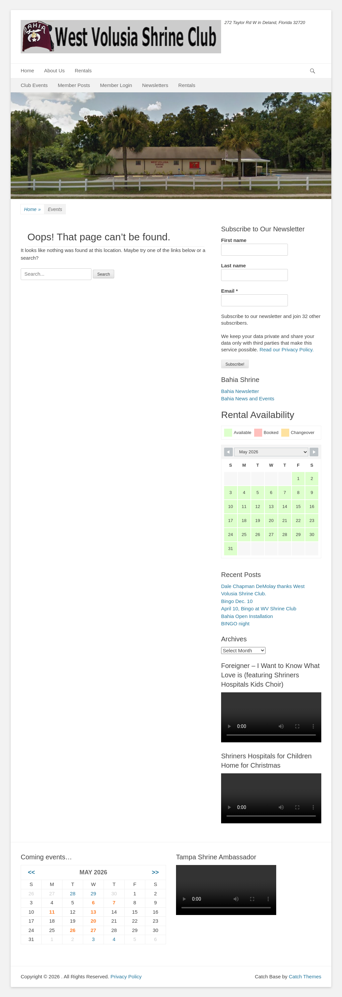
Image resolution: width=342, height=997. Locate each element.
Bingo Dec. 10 (236, 601)
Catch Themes (305, 976)
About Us (54, 70)
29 (93, 893)
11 (52, 912)
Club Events (34, 85)
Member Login (116, 85)
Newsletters (155, 85)
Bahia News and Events (247, 398)
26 (72, 930)
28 (72, 893)
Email (229, 291)
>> (155, 872)
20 (93, 921)
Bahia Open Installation (247, 616)
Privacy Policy (126, 976)
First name (233, 240)
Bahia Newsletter (240, 391)
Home (27, 70)
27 (93, 930)
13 (93, 912)
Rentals (83, 70)
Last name (233, 265)
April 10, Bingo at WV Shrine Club (258, 608)
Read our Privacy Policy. (287, 349)
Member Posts (74, 85)
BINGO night (235, 623)
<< (31, 872)
